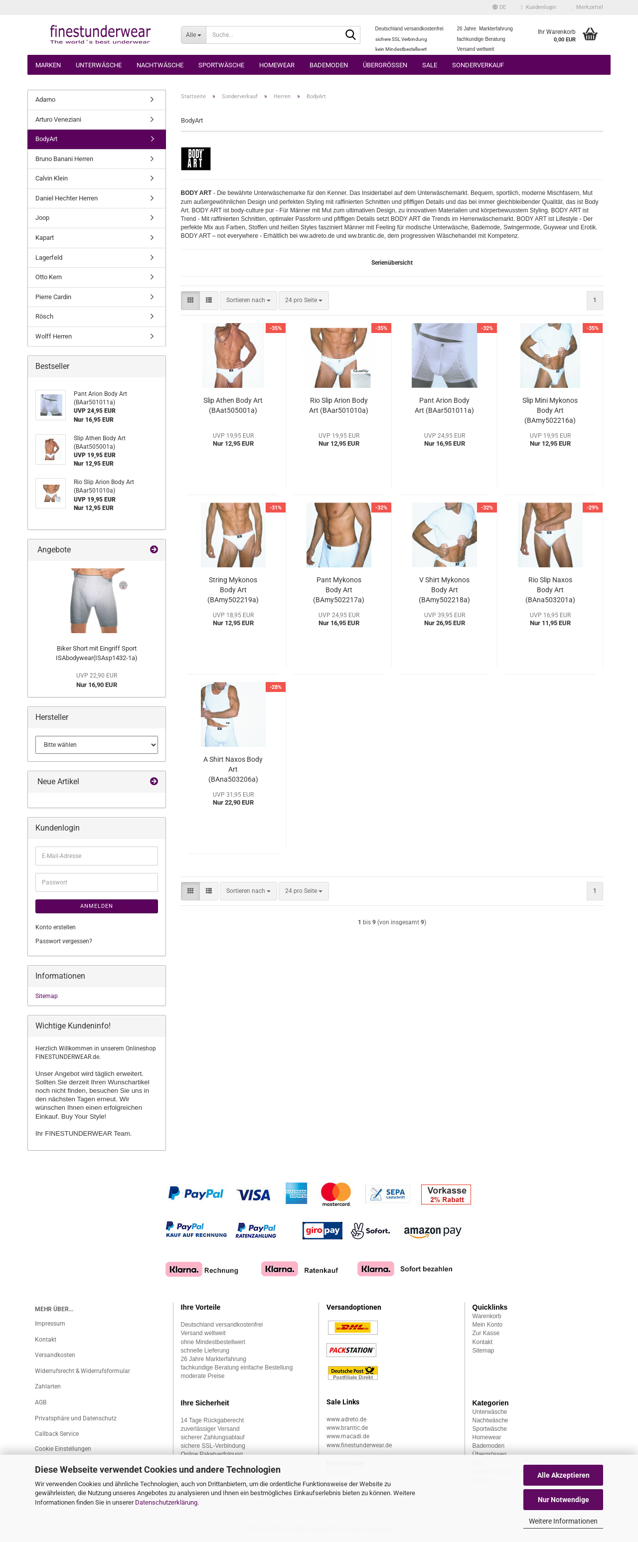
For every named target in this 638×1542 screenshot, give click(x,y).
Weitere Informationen (563, 1521)
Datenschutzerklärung (166, 1502)
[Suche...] (193, 35)
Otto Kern (48, 277)
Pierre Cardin (53, 297)
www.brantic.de (347, 1427)
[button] (499, 7)
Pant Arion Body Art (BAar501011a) (444, 405)
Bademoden (329, 65)
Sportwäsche (221, 65)
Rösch (44, 316)
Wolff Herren (53, 336)
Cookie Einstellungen (63, 1448)
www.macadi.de (347, 1436)
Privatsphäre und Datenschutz (76, 1418)
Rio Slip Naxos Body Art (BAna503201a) (550, 590)
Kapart (44, 237)
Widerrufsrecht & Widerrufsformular (82, 1371)
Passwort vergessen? (63, 941)
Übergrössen (385, 65)
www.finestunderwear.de (359, 1445)
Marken (48, 65)
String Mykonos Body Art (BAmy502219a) (233, 590)
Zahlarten (48, 1386)
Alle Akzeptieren (563, 1475)
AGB (40, 1402)
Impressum (50, 1323)
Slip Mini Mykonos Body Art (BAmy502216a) (550, 410)
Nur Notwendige (563, 1500)
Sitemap (46, 996)
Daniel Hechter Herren (66, 198)
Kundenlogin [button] (538, 7)
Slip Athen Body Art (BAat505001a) (233, 405)
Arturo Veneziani (58, 119)
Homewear (277, 65)
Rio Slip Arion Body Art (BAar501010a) (338, 405)
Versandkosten (55, 1355)
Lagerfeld (48, 257)
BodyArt (46, 139)
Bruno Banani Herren (64, 159)
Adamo (45, 99)
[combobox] (248, 300)
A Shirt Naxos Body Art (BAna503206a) (233, 769)
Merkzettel (587, 7)
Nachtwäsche (160, 65)
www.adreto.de (346, 1419)
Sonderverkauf (478, 65)
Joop (42, 217)
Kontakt (45, 1339)
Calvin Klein (51, 178)
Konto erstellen (55, 927)
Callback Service (57, 1433)
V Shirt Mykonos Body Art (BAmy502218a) (444, 590)
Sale (429, 65)
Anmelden (96, 906)
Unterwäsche (99, 65)
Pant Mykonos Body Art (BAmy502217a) (338, 590)
